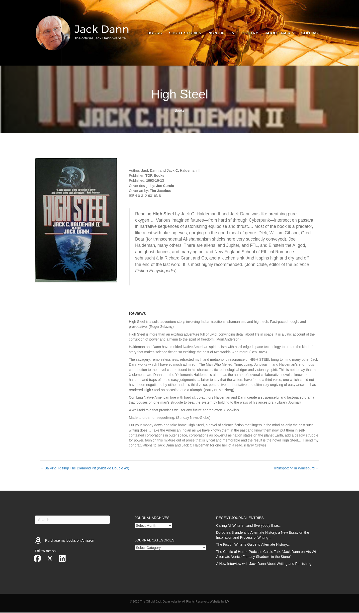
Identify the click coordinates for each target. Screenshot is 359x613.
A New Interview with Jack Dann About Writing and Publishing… (265, 564)
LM (227, 602)
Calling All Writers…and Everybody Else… (248, 526)
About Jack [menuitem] (277, 33)
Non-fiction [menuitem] (221, 33)
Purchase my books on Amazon (69, 541)
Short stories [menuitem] (185, 33)
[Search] (72, 520)
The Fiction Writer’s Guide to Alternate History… (253, 545)
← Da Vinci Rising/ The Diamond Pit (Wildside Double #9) (84, 469)
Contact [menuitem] (311, 33)
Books (179, 111)
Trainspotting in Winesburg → (296, 469)
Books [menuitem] (154, 33)
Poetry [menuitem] (250, 33)
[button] (293, 33)
